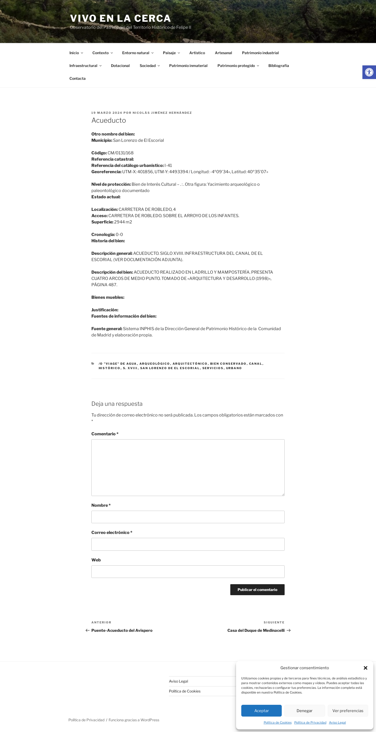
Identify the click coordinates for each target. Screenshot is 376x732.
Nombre (101, 505)
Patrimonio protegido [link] (239, 65)
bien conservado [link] (228, 363)
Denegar (305, 710)
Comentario (105, 433)
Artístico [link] (197, 52)
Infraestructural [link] (85, 65)
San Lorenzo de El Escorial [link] (170, 368)
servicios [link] (213, 368)
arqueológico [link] (154, 363)
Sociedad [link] (150, 65)
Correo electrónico (111, 532)
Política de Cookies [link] (278, 722)
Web (96, 560)
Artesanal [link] (223, 52)
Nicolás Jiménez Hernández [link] (162, 113)
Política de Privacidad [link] (310, 722)
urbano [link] (234, 368)
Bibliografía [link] (278, 65)
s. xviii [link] (130, 368)
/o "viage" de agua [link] (118, 363)
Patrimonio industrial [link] (260, 52)
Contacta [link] (77, 78)
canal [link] (255, 363)
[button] (365, 668)
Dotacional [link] (120, 65)
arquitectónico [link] (190, 363)
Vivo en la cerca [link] (121, 18)
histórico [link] (110, 368)
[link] (369, 72)
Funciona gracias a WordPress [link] (134, 720)
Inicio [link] (76, 52)
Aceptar (261, 710)
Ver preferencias (347, 710)
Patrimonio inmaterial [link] (188, 65)
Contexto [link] (103, 52)
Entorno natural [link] (138, 52)
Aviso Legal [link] (337, 722)
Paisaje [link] (172, 52)
